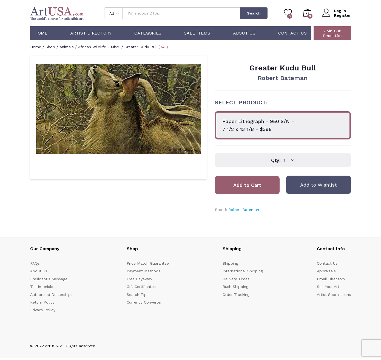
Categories (147, 33)
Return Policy (42, 302)
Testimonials (41, 286)
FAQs (35, 263)
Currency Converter (144, 302)
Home (41, 33)
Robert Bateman (283, 78)
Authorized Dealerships (51, 294)
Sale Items (197, 33)
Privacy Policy (42, 310)
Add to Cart (247, 185)
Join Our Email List (332, 33)
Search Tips (138, 294)
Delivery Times (236, 279)
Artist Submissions (334, 294)
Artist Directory (91, 33)
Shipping (230, 263)
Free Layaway (139, 279)
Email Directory (331, 279)
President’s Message (48, 279)
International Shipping (243, 271)
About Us (244, 33)
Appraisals (326, 271)
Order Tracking (236, 294)
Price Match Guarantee (148, 263)
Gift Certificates (141, 286)
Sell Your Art (328, 286)
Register (342, 15)
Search (254, 13)
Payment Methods (143, 271)
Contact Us (292, 33)
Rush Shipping (235, 286)
